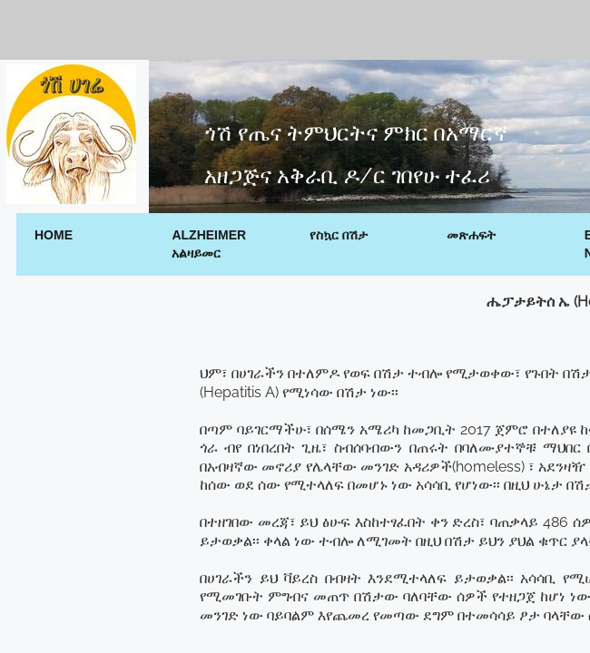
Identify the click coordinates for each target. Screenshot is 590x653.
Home (53, 235)
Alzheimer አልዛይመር (209, 244)
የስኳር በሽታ (339, 235)
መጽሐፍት (471, 235)
